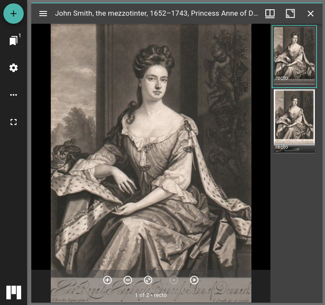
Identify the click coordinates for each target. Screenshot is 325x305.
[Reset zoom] (148, 280)
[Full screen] (13, 122)
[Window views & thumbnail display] (270, 13)
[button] (294, 56)
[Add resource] (13, 13)
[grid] (296, 163)
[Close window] (310, 13)
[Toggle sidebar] (43, 13)
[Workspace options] (13, 95)
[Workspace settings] (13, 68)
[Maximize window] (290, 13)
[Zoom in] (107, 280)
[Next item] (194, 280)
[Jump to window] (13, 40)
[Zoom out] (128, 280)
